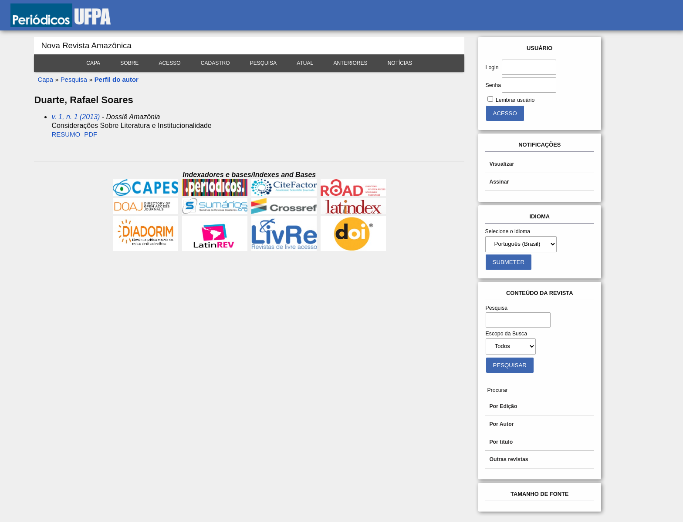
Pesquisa (263, 63)
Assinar (499, 182)
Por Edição (503, 406)
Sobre (129, 63)
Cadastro (215, 63)
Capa (93, 63)
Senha (493, 85)
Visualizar (501, 164)
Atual (305, 63)
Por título (501, 442)
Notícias (400, 63)
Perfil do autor (117, 79)
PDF (90, 134)
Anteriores (350, 63)
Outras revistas (508, 459)
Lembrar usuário (515, 100)
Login (492, 67)
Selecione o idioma (508, 231)
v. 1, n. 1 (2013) (75, 116)
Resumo (65, 134)
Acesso (170, 63)
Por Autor (501, 424)
